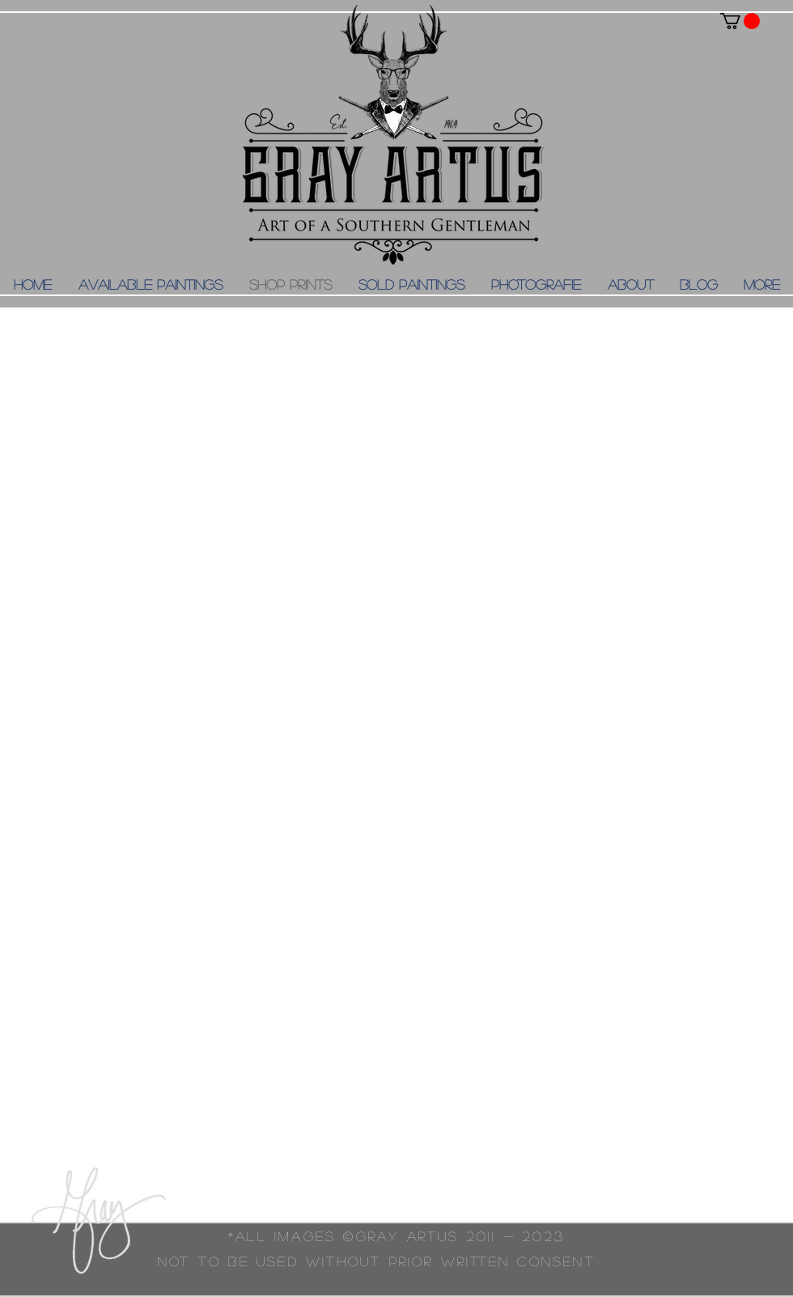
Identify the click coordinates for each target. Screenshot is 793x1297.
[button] (740, 21)
